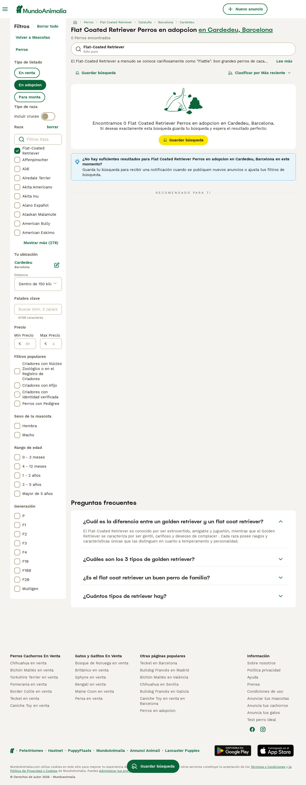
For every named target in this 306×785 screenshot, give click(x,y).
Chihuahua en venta (28, 663)
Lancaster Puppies (182, 750)
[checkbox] (17, 151)
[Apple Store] (275, 751)
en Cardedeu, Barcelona (236, 29)
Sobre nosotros (261, 663)
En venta (27, 73)
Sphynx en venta (90, 677)
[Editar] (57, 265)
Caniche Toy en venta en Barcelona (162, 701)
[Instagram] (263, 729)
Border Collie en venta (31, 691)
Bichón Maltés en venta (31, 670)
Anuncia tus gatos (263, 712)
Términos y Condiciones (268, 767)
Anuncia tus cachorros (267, 705)
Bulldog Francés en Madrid (164, 670)
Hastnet (55, 750)
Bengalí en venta (90, 684)
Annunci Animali (145, 750)
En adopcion (30, 85)
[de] (28, 344)
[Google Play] (232, 751)
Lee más (284, 61)
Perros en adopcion (157, 710)
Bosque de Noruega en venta (101, 663)
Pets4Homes (31, 750)
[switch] (48, 116)
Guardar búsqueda (96, 73)
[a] (54, 344)
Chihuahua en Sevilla (159, 684)
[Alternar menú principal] (5, 9)
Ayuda (252, 677)
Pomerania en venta (28, 684)
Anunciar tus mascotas (268, 698)
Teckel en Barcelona (158, 663)
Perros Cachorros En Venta (35, 656)
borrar (52, 127)
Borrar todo (47, 26)
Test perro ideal (261, 719)
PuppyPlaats (79, 750)
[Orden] (259, 73)
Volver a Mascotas (33, 37)
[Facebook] (252, 729)
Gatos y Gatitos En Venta (98, 656)
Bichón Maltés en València (164, 677)
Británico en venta (92, 670)
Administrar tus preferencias (120, 771)
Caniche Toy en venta (29, 705)
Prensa (253, 684)
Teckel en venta (24, 698)
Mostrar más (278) (41, 243)
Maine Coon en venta (94, 691)
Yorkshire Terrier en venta (34, 677)
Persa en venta (88, 698)
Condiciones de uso (265, 691)
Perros (22, 49)
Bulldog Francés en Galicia (164, 691)
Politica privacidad (263, 670)
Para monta (30, 97)
